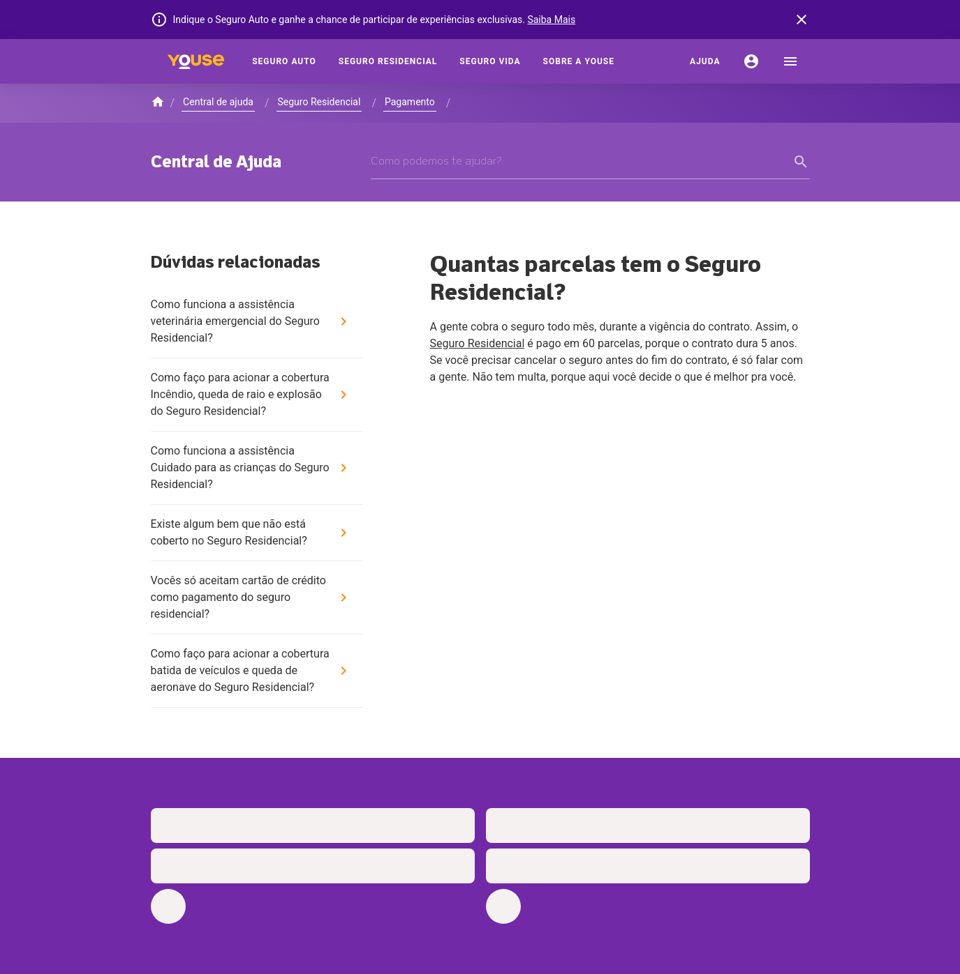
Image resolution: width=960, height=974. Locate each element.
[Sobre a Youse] (579, 61)
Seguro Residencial (477, 343)
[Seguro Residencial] (388, 61)
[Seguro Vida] (489, 61)
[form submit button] (801, 161)
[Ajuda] (705, 61)
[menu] (790, 61)
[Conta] (751, 61)
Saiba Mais (551, 19)
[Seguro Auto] (284, 61)
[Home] (196, 61)
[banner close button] (801, 19)
